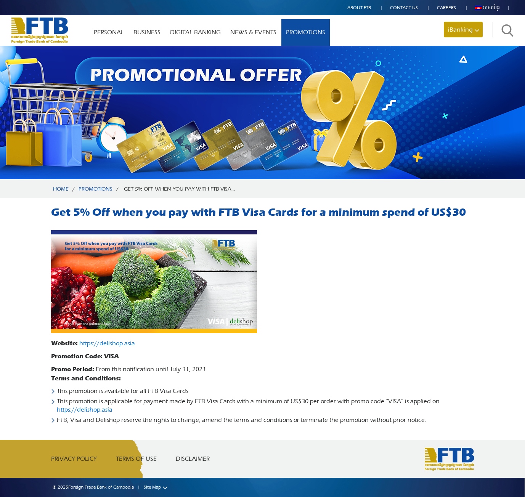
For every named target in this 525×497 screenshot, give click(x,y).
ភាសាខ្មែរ (487, 7)
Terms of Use (136, 458)
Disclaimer (193, 458)
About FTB (359, 7)
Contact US (404, 7)
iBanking (460, 29)
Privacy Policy (74, 458)
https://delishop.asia (107, 343)
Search (507, 30)
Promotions (305, 32)
